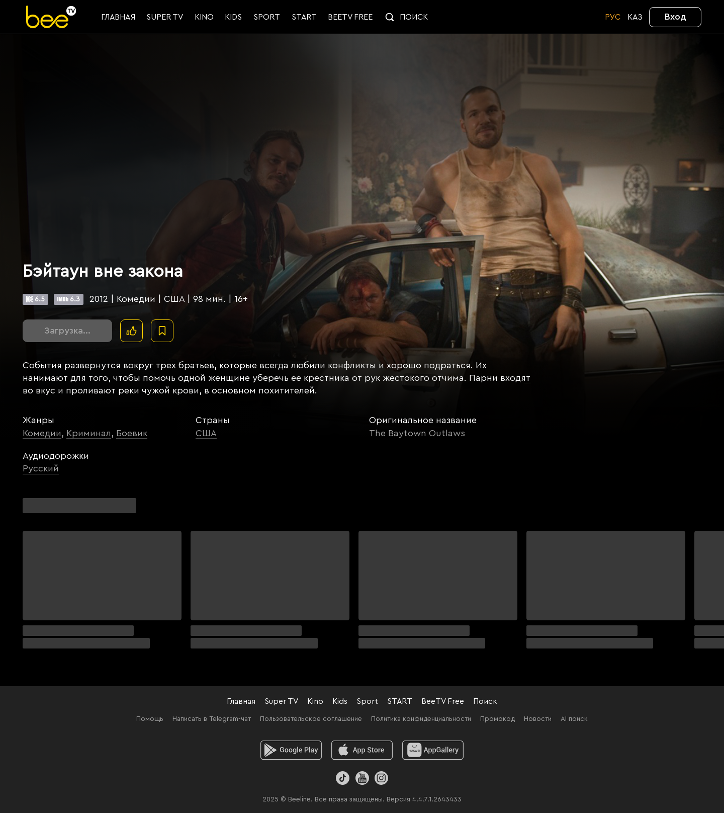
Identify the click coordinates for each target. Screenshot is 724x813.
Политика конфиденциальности (421, 718)
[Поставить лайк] (131, 331)
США (206, 433)
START (399, 701)
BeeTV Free (442, 701)
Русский (41, 468)
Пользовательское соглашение (311, 718)
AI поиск (574, 718)
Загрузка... (67, 330)
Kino (315, 701)
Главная (241, 701)
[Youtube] (362, 778)
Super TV (281, 701)
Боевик (131, 433)
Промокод (497, 718)
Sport (367, 701)
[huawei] (433, 750)
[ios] (362, 750)
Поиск (485, 701)
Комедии (42, 433)
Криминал (88, 433)
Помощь (149, 718)
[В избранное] (162, 331)
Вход (675, 16)
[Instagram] (381, 778)
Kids (339, 701)
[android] (291, 750)
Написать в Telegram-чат (211, 718)
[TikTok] (342, 778)
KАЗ (635, 17)
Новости (538, 718)
